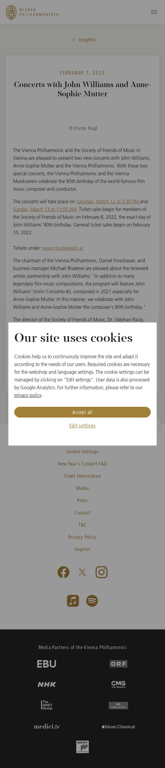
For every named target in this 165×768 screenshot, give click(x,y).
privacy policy (27, 395)
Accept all (82, 412)
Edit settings (82, 425)
